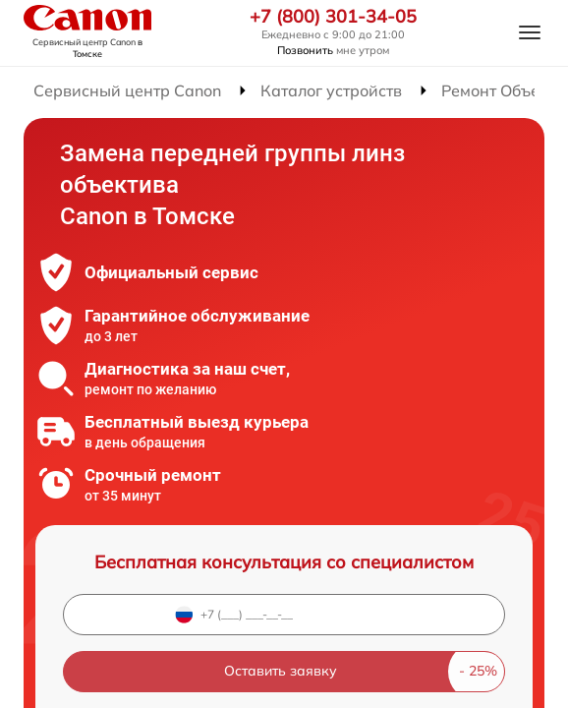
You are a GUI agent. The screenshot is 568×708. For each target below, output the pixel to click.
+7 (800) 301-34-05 (333, 17)
